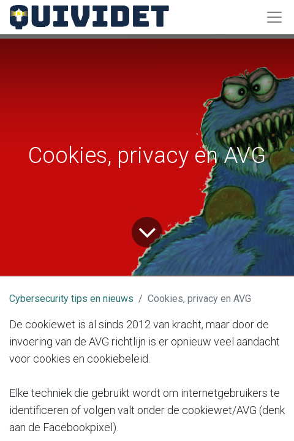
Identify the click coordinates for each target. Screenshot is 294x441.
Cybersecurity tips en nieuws (71, 298)
